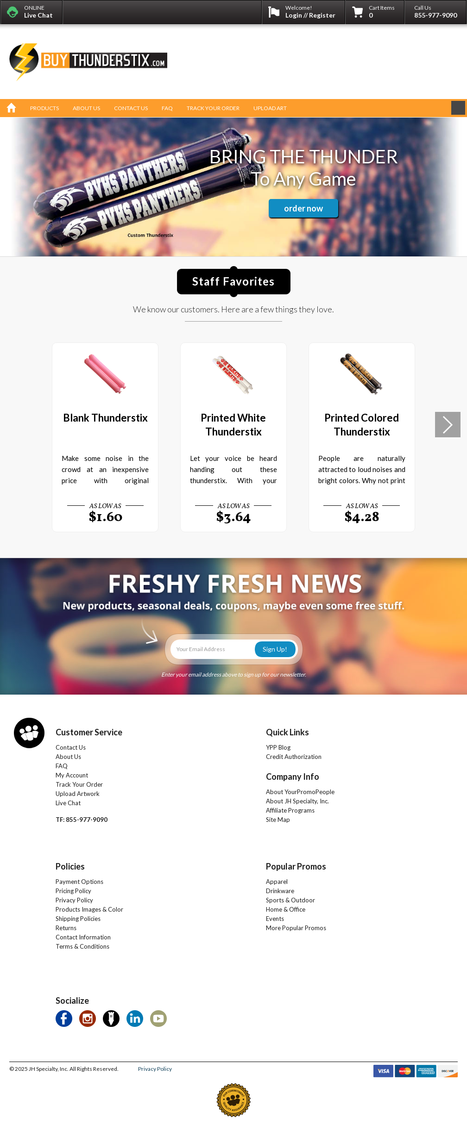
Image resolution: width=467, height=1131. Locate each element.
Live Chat (68, 803)
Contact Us (71, 747)
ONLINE (38, 11)
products (44, 108)
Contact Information (83, 937)
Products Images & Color (89, 909)
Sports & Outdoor (290, 900)
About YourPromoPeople (300, 791)
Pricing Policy (73, 891)
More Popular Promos (296, 928)
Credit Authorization (294, 756)
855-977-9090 (435, 15)
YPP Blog (278, 747)
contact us (131, 108)
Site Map (278, 819)
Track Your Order (79, 784)
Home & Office (285, 909)
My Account (72, 775)
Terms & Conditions (82, 946)
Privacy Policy (74, 900)
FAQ (62, 766)
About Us (68, 756)
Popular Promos (296, 866)
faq (167, 108)
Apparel (277, 881)
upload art (270, 108)
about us (86, 108)
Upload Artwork (78, 793)
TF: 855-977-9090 (81, 819)
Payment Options (79, 881)
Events (275, 918)
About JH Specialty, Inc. (297, 801)
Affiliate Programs (290, 810)
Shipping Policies (78, 918)
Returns (66, 928)
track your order (213, 108)
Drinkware (280, 891)
